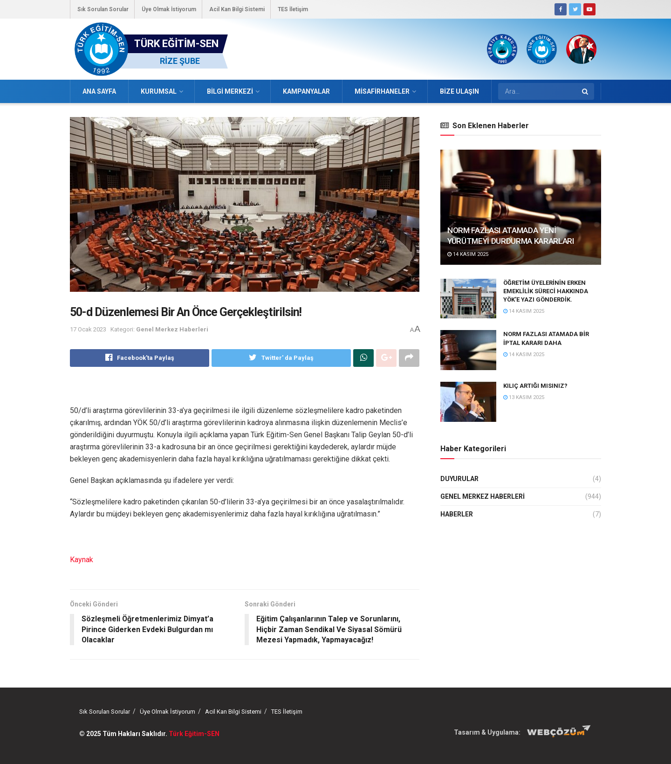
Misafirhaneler (382, 91)
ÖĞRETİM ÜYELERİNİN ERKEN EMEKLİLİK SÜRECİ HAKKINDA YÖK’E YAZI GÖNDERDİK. (545, 291)
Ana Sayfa (99, 91)
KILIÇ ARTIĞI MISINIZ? (535, 385)
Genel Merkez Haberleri (172, 329)
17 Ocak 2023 (88, 329)
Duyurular (459, 478)
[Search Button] (585, 91)
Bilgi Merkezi (230, 91)
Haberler (456, 514)
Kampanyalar (306, 91)
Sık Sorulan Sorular (103, 9)
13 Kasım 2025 (523, 397)
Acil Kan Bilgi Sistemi (237, 9)
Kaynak (81, 559)
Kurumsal (159, 91)
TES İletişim (293, 9)
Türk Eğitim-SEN (194, 733)
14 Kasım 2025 (467, 254)
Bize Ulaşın (459, 91)
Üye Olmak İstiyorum (169, 9)
